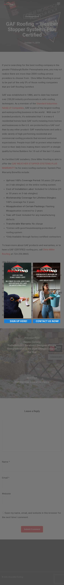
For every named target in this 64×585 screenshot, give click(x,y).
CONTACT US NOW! (47, 321)
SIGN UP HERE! (18, 321)
